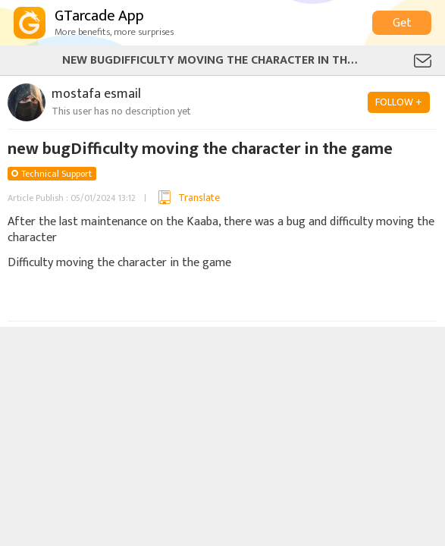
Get (402, 23)
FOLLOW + (398, 102)
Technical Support (56, 173)
